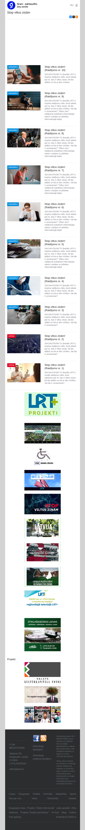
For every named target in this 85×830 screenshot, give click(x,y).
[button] (76, 5)
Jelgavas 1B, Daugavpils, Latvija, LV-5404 (19, 756)
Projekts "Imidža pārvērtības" (35, 812)
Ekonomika (52, 798)
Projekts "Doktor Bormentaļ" (41, 808)
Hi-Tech (55, 812)
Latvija (12, 794)
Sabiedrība (61, 794)
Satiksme (13, 812)
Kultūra (72, 812)
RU (71, 5)
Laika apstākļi (63, 808)
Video (34, 798)
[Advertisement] (42, 42)
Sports (73, 794)
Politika (36, 794)
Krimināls (47, 794)
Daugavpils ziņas (17, 808)
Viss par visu (15, 798)
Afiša (73, 808)
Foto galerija (15, 817)
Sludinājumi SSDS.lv (66, 817)
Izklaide (72, 798)
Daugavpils (24, 794)
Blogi (64, 812)
